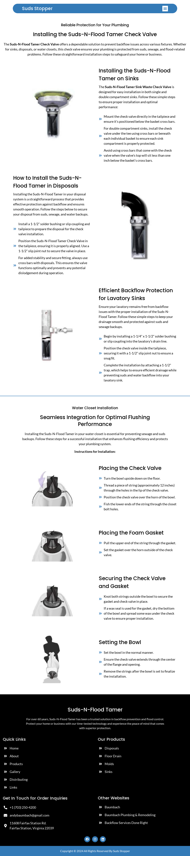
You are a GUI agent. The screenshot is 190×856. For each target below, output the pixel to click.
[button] (165, 8)
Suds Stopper (37, 8)
